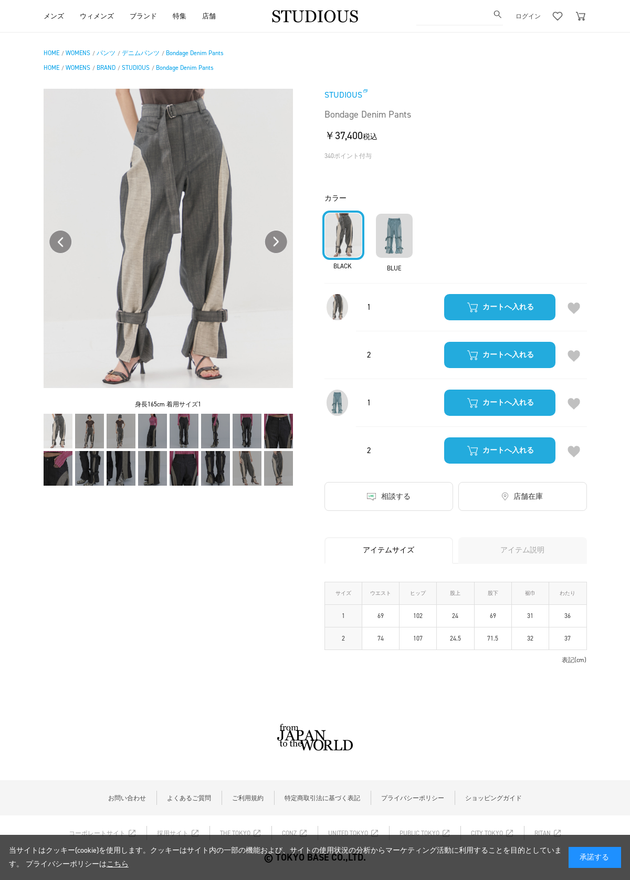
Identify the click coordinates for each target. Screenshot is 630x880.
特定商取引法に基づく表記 (322, 798)
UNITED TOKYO (348, 833)
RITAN (542, 833)
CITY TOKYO (487, 833)
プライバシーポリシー (412, 798)
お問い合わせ (127, 798)
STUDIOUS (343, 94)
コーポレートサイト (97, 833)
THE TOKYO (235, 833)
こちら (118, 864)
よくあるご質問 (189, 798)
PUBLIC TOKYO (419, 833)
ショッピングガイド (493, 798)
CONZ (289, 833)
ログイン (528, 16)
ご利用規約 (248, 798)
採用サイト (172, 833)
